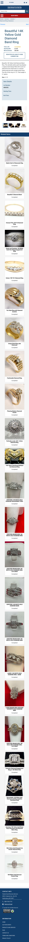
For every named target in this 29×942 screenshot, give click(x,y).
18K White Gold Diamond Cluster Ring (14, 875)
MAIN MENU (9, 16)
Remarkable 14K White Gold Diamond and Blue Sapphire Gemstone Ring (14, 799)
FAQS (3, 930)
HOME (3, 922)
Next (27, 24)
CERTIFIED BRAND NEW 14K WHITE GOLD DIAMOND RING (14, 535)
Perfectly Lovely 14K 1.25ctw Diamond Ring (14, 441)
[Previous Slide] (4, 113)
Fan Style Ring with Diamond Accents (14, 311)
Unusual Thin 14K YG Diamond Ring (14, 223)
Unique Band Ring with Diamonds (14, 344)
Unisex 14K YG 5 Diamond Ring (14, 278)
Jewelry (12, 19)
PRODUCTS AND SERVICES (8, 927)
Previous (2, 24)
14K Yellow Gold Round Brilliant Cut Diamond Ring (14, 466)
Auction (7, 19)
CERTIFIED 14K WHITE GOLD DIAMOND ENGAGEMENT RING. (14, 500)
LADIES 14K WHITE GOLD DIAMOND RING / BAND (14, 674)
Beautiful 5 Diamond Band (14, 194)
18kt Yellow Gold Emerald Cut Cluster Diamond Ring (14, 848)
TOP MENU (7, 2)
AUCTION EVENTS (6, 924)
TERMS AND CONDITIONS (8, 935)
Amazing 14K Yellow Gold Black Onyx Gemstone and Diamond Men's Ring (14, 828)
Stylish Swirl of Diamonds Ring (14, 163)
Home (1, 19)
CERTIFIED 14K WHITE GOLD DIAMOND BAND (14, 605)
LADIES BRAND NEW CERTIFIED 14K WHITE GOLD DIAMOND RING (14, 709)
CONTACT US (5, 933)
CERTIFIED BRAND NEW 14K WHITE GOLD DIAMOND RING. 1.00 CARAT (14, 570)
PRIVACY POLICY (6, 938)
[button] (6, 125)
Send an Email (8, 904)
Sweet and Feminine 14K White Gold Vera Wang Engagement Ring (14, 250)
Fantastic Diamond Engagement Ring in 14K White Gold (14, 769)
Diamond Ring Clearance (7, 21)
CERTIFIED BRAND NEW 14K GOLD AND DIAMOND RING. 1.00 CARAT (14, 745)
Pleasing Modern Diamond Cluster (14, 411)
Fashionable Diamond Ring (14, 378)
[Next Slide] (25, 113)
